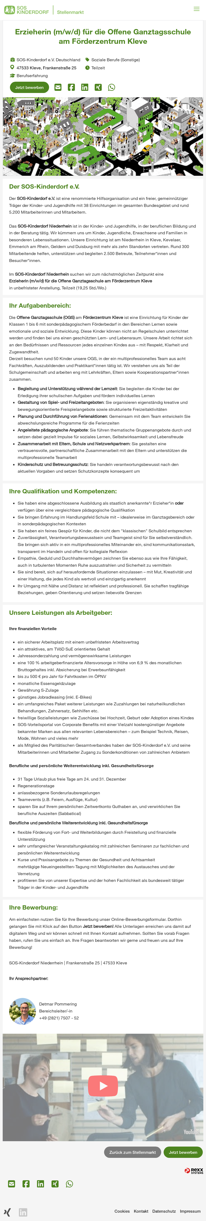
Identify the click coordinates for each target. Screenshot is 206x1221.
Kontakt (141, 1211)
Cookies (122, 1211)
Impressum (190, 1211)
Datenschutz (164, 1211)
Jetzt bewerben (29, 87)
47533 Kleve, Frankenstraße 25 (43, 67)
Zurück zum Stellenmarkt (132, 1152)
